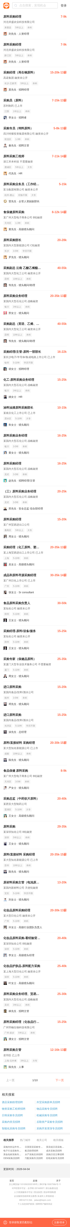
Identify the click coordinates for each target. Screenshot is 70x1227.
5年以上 (19, 27)
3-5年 (15, 251)
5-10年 (16, 362)
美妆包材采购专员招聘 (14, 1154)
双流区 (7, 139)
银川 (6, 307)
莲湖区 (7, 809)
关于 (58, 1180)
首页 (12, 1180)
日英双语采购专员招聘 (36, 1147)
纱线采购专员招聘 (55, 1158)
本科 (29, 27)
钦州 (6, 362)
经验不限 (22, 195)
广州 (6, 586)
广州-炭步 (9, 1032)
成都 (6, 753)
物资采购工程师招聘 (13, 1108)
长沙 (6, 251)
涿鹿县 (7, 27)
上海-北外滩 (10, 1060)
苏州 (6, 865)
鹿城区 (7, 167)
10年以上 (17, 279)
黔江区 (7, 55)
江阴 (6, 111)
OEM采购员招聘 (11, 1158)
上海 (6, 558)
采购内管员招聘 (11, 1121)
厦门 (6, 670)
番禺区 (7, 530)
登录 (64, 5)
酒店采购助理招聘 (12, 1102)
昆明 (6, 279)
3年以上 (17, 307)
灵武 (6, 474)
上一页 (10, 1080)
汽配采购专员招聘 (34, 1158)
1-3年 (18, 139)
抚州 (6, 698)
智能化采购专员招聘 (13, 1128)
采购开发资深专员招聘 (50, 1128)
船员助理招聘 (31, 1150)
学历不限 (27, 251)
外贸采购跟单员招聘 (48, 1102)
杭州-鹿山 (9, 195)
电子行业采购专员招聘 (14, 1150)
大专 (29, 167)
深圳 (6, 837)
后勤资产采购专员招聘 (50, 1121)
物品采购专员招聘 (47, 1108)
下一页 (59, 1080)
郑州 (6, 614)
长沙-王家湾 (10, 83)
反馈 (35, 1180)
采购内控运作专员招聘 (14, 1147)
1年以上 (17, 111)
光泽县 (7, 725)
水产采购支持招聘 (34, 1154)
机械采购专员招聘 (47, 1115)
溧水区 (7, 418)
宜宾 (6, 893)
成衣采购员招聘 (54, 1150)
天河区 (7, 223)
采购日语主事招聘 (55, 1154)
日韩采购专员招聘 (12, 1115)
